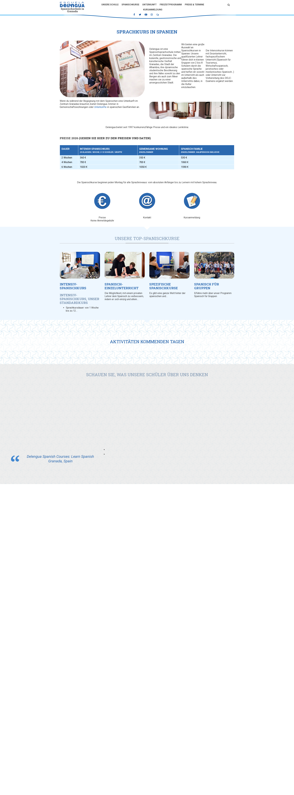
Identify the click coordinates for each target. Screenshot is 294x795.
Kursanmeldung (152, 9)
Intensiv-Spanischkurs (73, 286)
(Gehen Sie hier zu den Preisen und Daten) (115, 138)
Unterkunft (149, 4)
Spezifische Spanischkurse (163, 286)
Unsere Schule (110, 4)
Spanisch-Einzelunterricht (122, 286)
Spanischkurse (130, 4)
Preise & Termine (194, 4)
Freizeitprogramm (171, 4)
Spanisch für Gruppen (206, 286)
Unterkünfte (100, 107)
